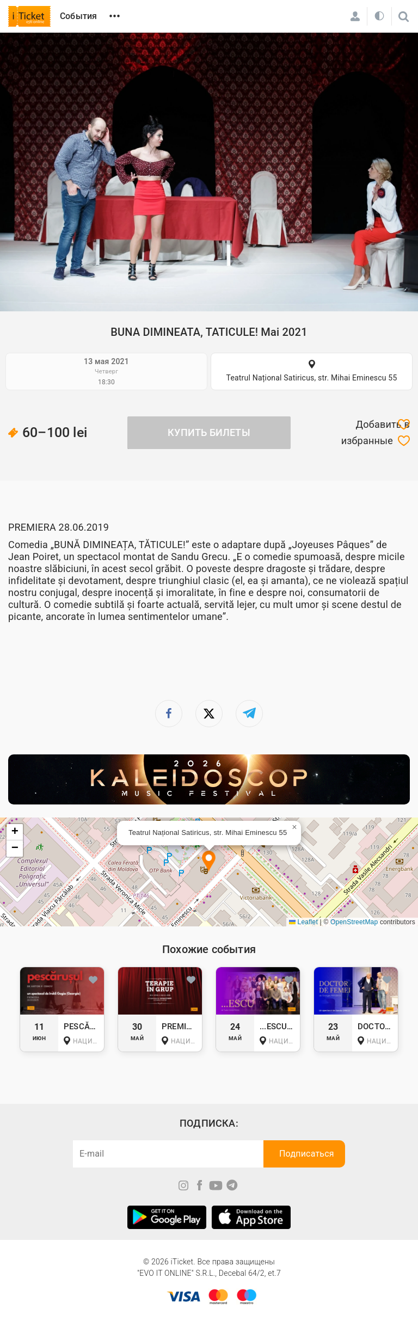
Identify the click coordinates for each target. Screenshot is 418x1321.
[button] (209, 862)
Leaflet (303, 922)
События (78, 16)
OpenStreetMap (354, 922)
